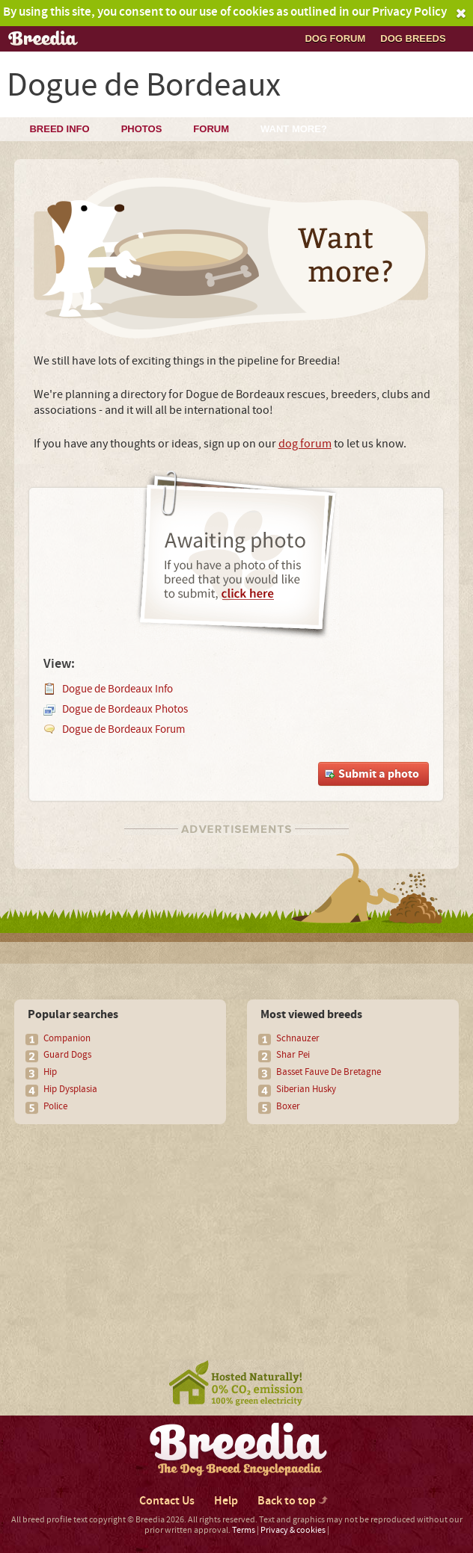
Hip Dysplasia (70, 1089)
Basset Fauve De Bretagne (328, 1072)
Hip (50, 1072)
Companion (67, 1038)
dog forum (305, 443)
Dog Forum (335, 38)
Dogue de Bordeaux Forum (123, 729)
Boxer (288, 1106)
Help (226, 1501)
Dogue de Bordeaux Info (117, 689)
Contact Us (167, 1501)
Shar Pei (293, 1055)
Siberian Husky (306, 1089)
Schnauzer (298, 1038)
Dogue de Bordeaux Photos (125, 709)
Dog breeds (412, 38)
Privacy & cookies (293, 1530)
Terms (243, 1530)
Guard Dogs (67, 1055)
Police (55, 1106)
